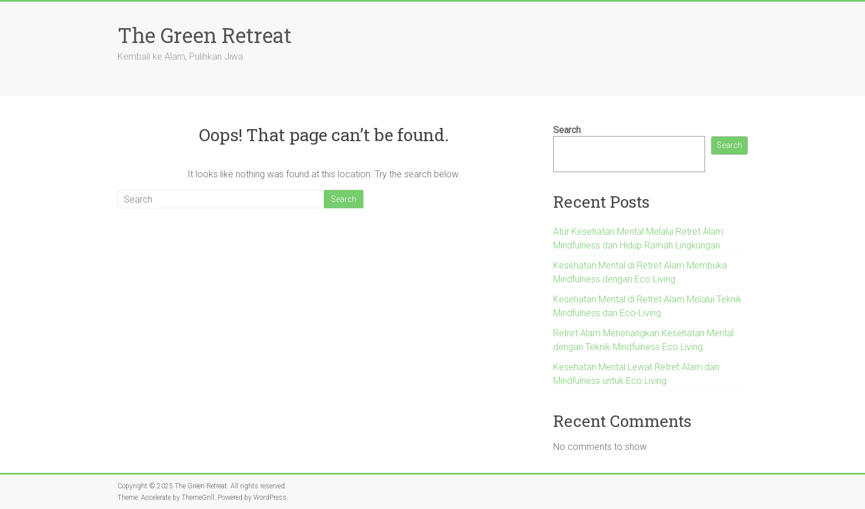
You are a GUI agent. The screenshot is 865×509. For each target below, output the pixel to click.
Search (567, 130)
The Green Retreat (205, 35)
